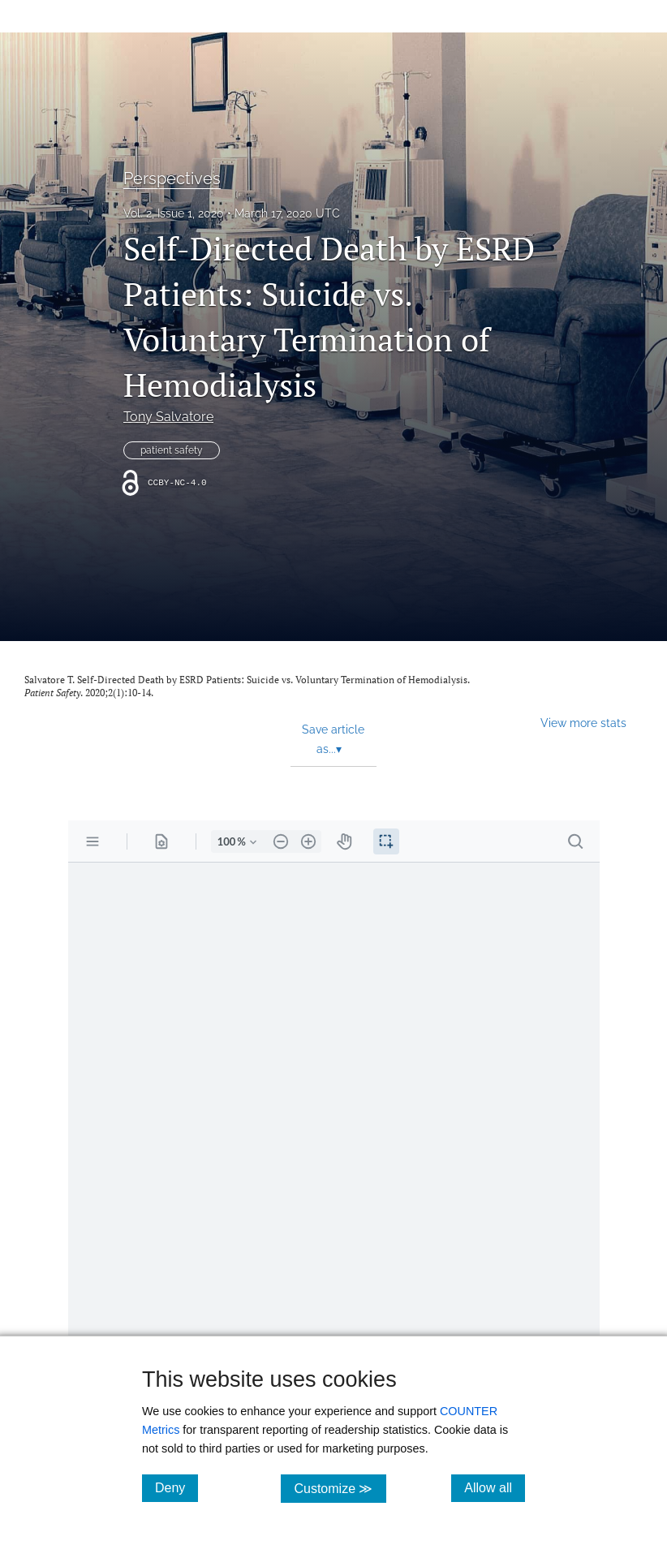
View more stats (583, 722)
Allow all (494, 1487)
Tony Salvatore (168, 416)
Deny (176, 1487)
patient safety (171, 450)
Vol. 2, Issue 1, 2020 (173, 213)
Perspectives (172, 178)
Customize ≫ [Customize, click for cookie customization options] (339, 1488)
